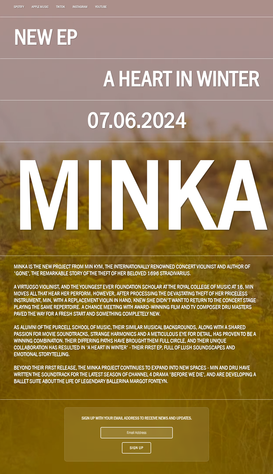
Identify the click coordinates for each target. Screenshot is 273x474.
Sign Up (136, 448)
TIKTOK (60, 7)
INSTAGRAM (80, 7)
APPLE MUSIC (40, 7)
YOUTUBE (101, 7)
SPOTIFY (19, 7)
